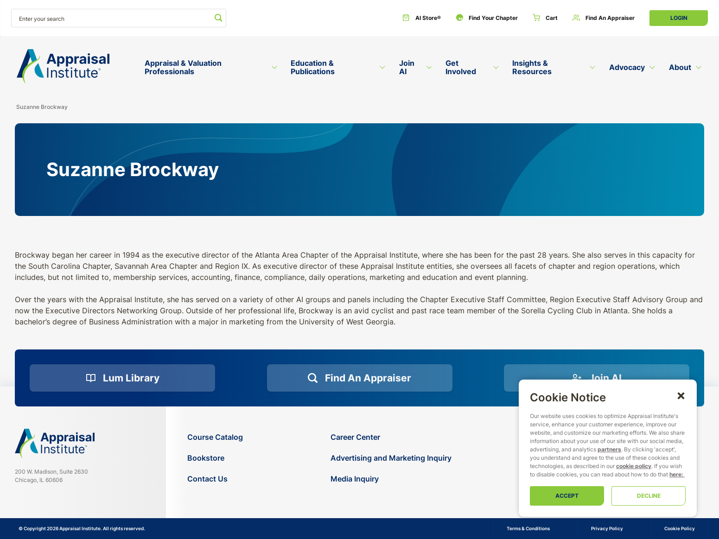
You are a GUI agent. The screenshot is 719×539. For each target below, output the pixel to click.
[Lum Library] (122, 378)
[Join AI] (596, 378)
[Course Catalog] (215, 437)
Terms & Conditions (528, 528)
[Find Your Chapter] (487, 18)
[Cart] (545, 18)
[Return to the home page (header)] (63, 66)
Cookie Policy (679, 528)
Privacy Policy (607, 528)
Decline (649, 495)
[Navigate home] (55, 443)
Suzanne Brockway (42, 106)
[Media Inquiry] (391, 479)
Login (678, 17)
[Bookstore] (215, 458)
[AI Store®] (421, 18)
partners (609, 449)
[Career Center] (391, 437)
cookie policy (633, 466)
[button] (681, 395)
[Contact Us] (215, 479)
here (675, 474)
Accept (567, 495)
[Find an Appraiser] (604, 18)
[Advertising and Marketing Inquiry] (391, 458)
